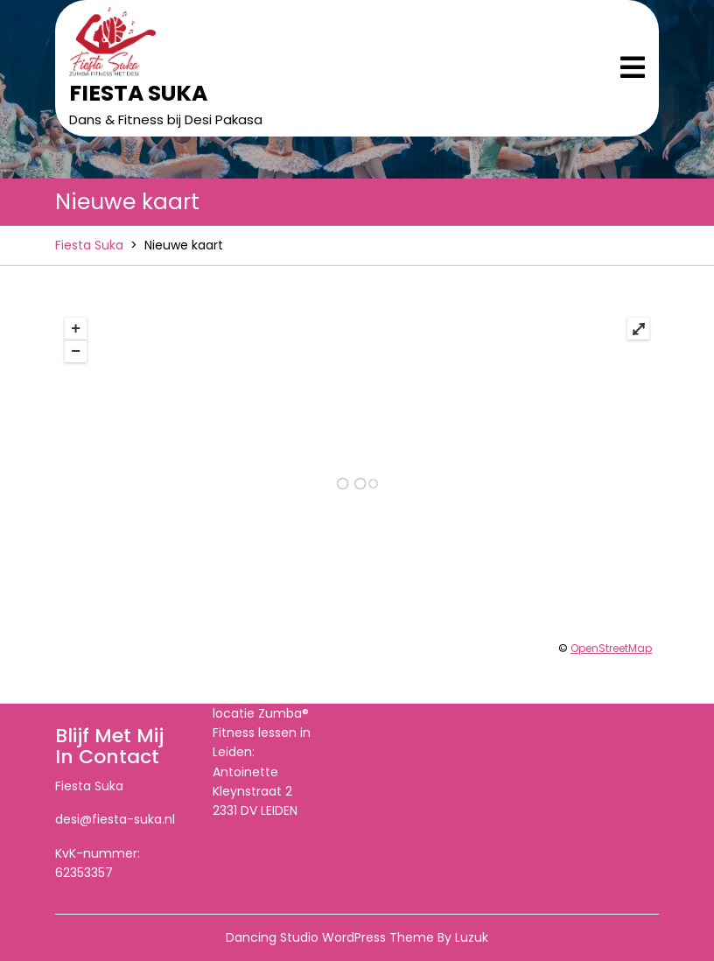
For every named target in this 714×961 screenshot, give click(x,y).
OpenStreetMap (611, 648)
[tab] (632, 68)
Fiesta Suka (138, 93)
